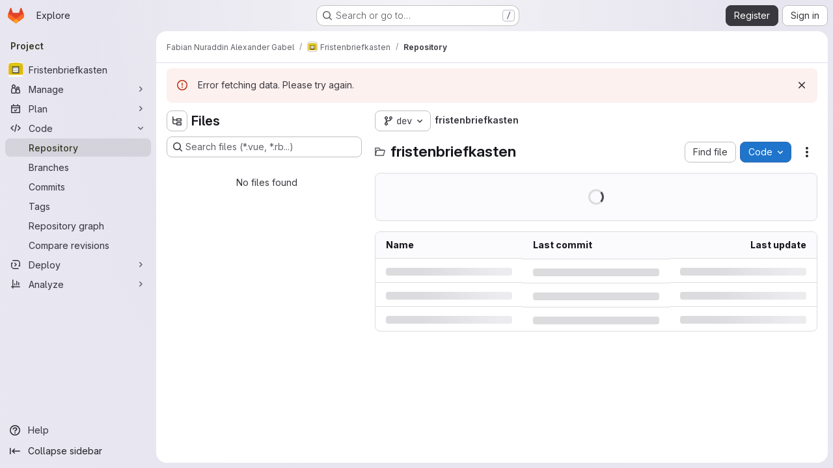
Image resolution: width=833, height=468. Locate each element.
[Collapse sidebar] (78, 451)
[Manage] (78, 89)
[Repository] (78, 147)
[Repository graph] (78, 225)
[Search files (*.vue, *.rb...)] (264, 146)
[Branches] (78, 167)
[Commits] (78, 186)
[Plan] (78, 108)
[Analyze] (78, 284)
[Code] (78, 128)
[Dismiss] (802, 85)
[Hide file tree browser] (177, 120)
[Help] (78, 430)
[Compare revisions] (78, 245)
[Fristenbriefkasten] (78, 69)
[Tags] (78, 206)
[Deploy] (78, 264)
